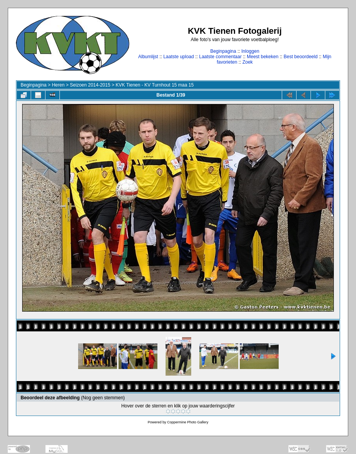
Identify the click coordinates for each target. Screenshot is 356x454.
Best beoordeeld (301, 56)
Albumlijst (148, 56)
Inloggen (250, 51)
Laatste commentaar (220, 56)
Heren (58, 85)
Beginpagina (223, 51)
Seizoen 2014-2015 (90, 85)
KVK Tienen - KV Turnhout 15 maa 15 (155, 85)
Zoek (248, 62)
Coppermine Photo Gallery (187, 422)
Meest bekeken (262, 56)
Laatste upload (178, 56)
